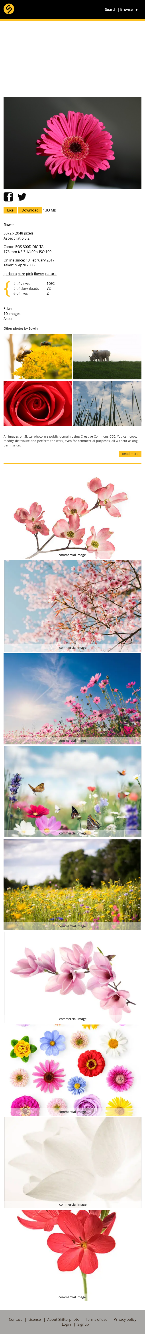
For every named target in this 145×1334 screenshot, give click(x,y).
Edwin (9, 308)
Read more (130, 454)
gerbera (10, 273)
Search (110, 9)
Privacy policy (125, 1319)
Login (66, 1324)
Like (10, 210)
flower (39, 273)
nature (51, 273)
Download (30, 210)
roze (21, 273)
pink (29, 273)
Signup (83, 1324)
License (34, 1319)
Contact (15, 1319)
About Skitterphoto (63, 1319)
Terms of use (96, 1319)
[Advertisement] (72, 59)
